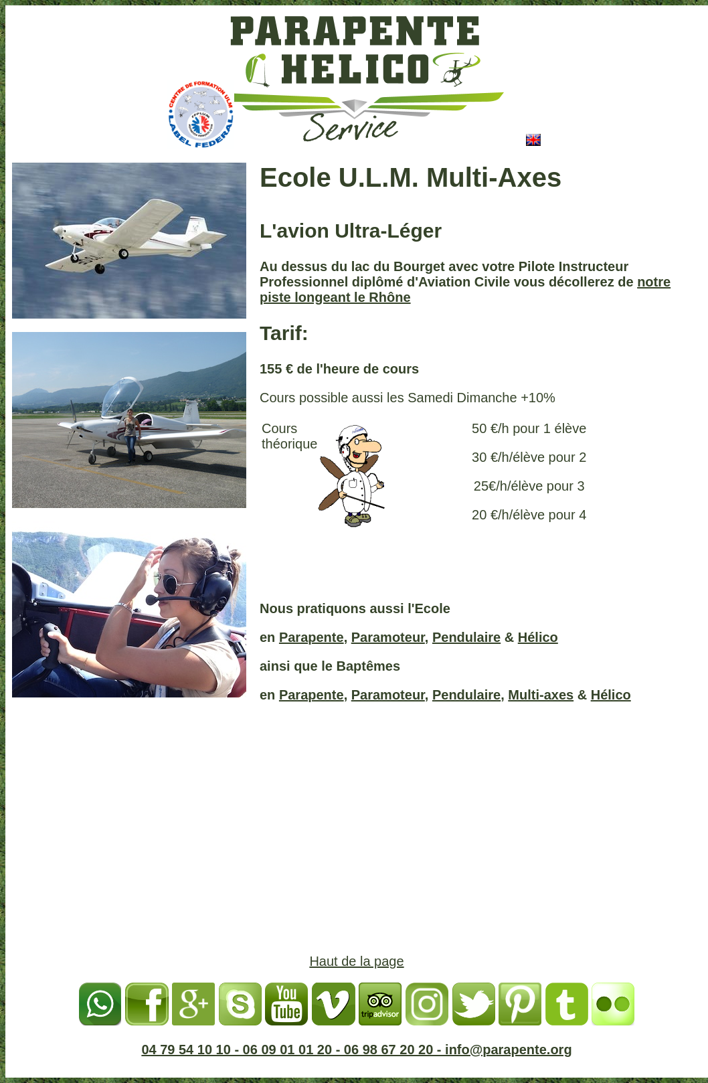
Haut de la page (356, 961)
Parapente (311, 637)
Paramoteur (388, 637)
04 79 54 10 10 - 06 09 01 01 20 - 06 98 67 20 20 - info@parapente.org (356, 1049)
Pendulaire (466, 637)
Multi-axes (540, 694)
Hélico (538, 637)
